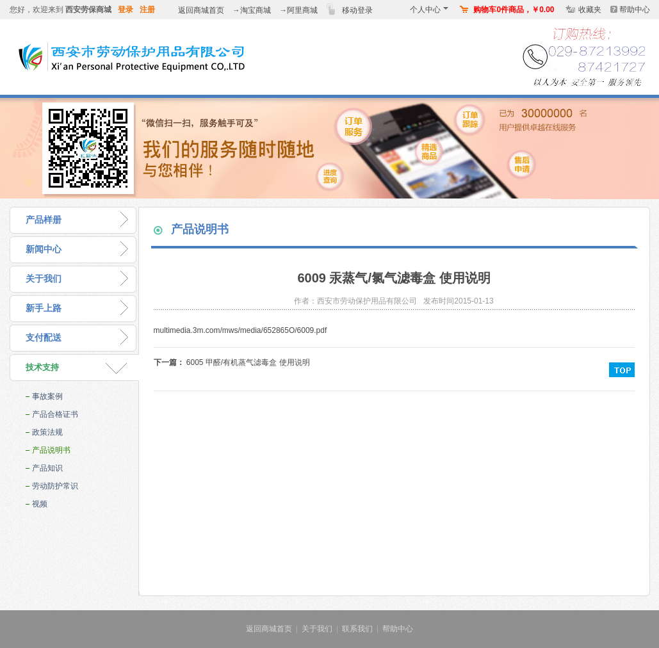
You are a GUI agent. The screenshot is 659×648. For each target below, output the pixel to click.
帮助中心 (634, 9)
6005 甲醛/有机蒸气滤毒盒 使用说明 (248, 362)
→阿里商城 (298, 10)
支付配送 (43, 338)
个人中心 (429, 9)
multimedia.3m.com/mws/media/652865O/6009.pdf (240, 330)
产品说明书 (51, 450)
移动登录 (357, 10)
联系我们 (357, 628)
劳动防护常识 (55, 486)
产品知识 (47, 468)
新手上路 (43, 308)
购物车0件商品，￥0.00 (513, 9)
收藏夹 (589, 9)
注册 (147, 9)
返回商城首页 (201, 10)
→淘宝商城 (251, 10)
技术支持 (42, 367)
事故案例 (47, 396)
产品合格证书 (55, 414)
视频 (39, 503)
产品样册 (43, 220)
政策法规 (47, 432)
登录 (125, 9)
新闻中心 (43, 249)
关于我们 (43, 279)
